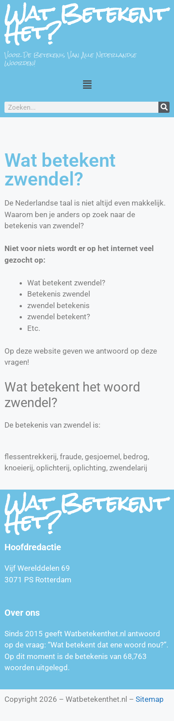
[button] (87, 84)
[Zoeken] (164, 107)
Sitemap (150, 699)
